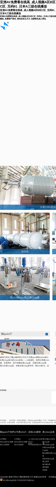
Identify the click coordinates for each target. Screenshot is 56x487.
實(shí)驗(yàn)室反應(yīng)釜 (25, 297)
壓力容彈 (45, 461)
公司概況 (3, 439)
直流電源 (12, 420)
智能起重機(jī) (22, 420)
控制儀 (44, 470)
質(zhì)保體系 (4, 445)
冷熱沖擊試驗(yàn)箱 (23, 422)
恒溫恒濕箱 (11, 422)
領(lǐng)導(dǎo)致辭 (6, 442)
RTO (45, 420)
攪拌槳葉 (45, 467)
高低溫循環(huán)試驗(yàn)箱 (42, 422)
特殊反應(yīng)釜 (48, 459)
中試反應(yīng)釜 (48, 445)
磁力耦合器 (46, 464)
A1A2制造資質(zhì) (35, 445)
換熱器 (25, 251)
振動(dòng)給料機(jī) (35, 420)
